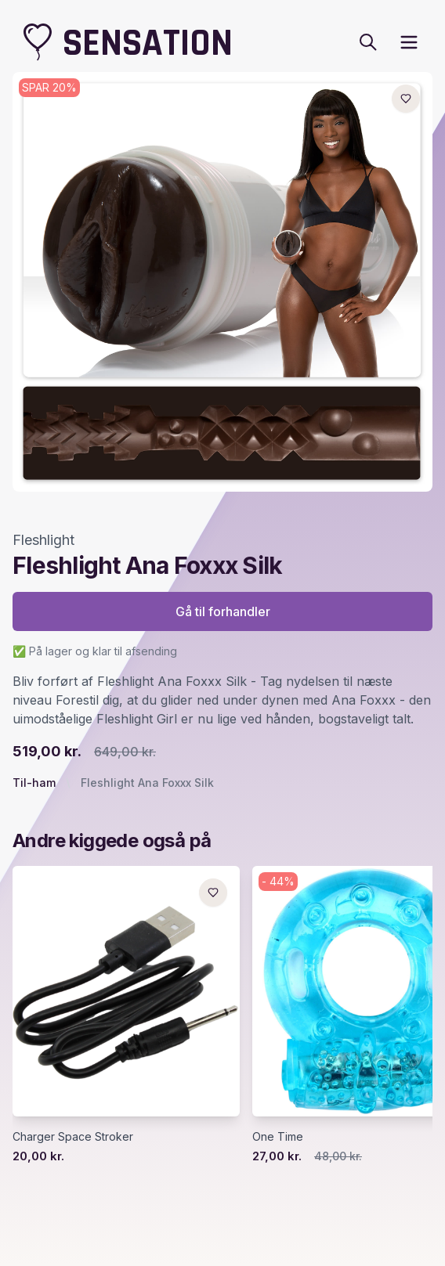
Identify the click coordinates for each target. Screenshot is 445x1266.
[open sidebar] (409, 42)
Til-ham (34, 782)
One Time (277, 1136)
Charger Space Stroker (73, 1136)
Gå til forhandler (222, 611)
